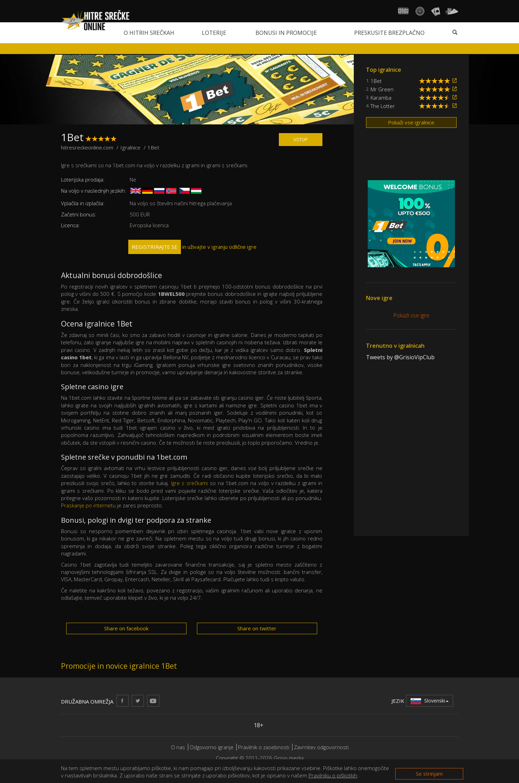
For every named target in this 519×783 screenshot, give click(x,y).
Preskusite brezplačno (389, 33)
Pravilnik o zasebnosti (263, 747)
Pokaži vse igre (411, 315)
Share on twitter (256, 628)
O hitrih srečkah (149, 33)
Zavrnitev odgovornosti (321, 747)
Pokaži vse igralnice (411, 122)
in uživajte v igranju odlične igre (192, 247)
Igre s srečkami (189, 482)
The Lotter (383, 106)
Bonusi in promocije (286, 33)
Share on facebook (126, 628)
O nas (178, 747)
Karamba (381, 97)
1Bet (376, 81)
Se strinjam (429, 773)
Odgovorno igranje (212, 747)
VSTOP (300, 139)
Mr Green (382, 89)
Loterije (214, 33)
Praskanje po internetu (88, 505)
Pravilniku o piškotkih (332, 775)
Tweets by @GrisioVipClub (400, 357)
